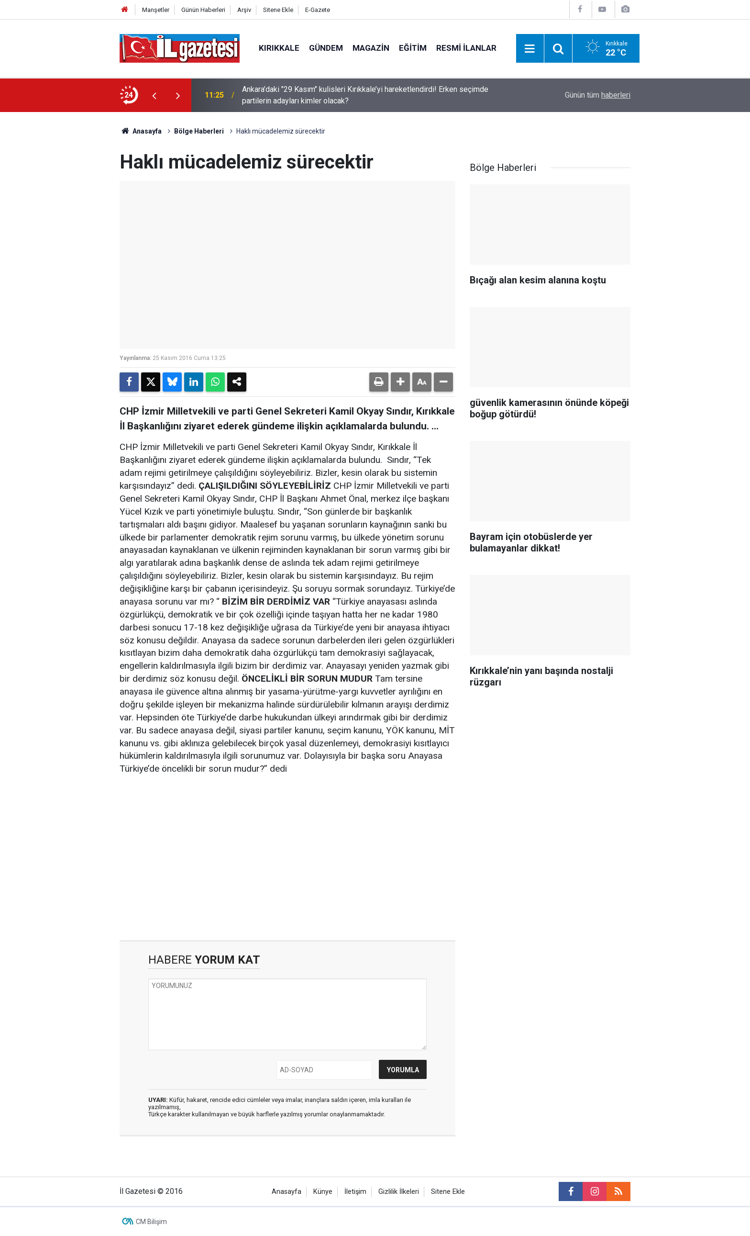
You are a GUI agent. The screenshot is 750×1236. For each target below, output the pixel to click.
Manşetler (155, 9)
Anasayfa (141, 131)
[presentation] (154, 95)
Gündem (326, 48)
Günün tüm (597, 95)
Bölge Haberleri (199, 131)
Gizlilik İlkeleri (398, 1192)
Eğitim (413, 48)
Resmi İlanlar (466, 48)
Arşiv (244, 9)
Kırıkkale (279, 48)
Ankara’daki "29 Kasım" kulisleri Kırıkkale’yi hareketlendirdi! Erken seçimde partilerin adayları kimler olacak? (365, 95)
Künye (322, 1192)
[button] (400, 382)
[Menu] (530, 49)
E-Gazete (317, 9)
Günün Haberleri (203, 9)
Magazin (371, 48)
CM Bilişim (151, 1221)
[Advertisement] (64, 255)
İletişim (355, 1192)
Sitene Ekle (278, 9)
